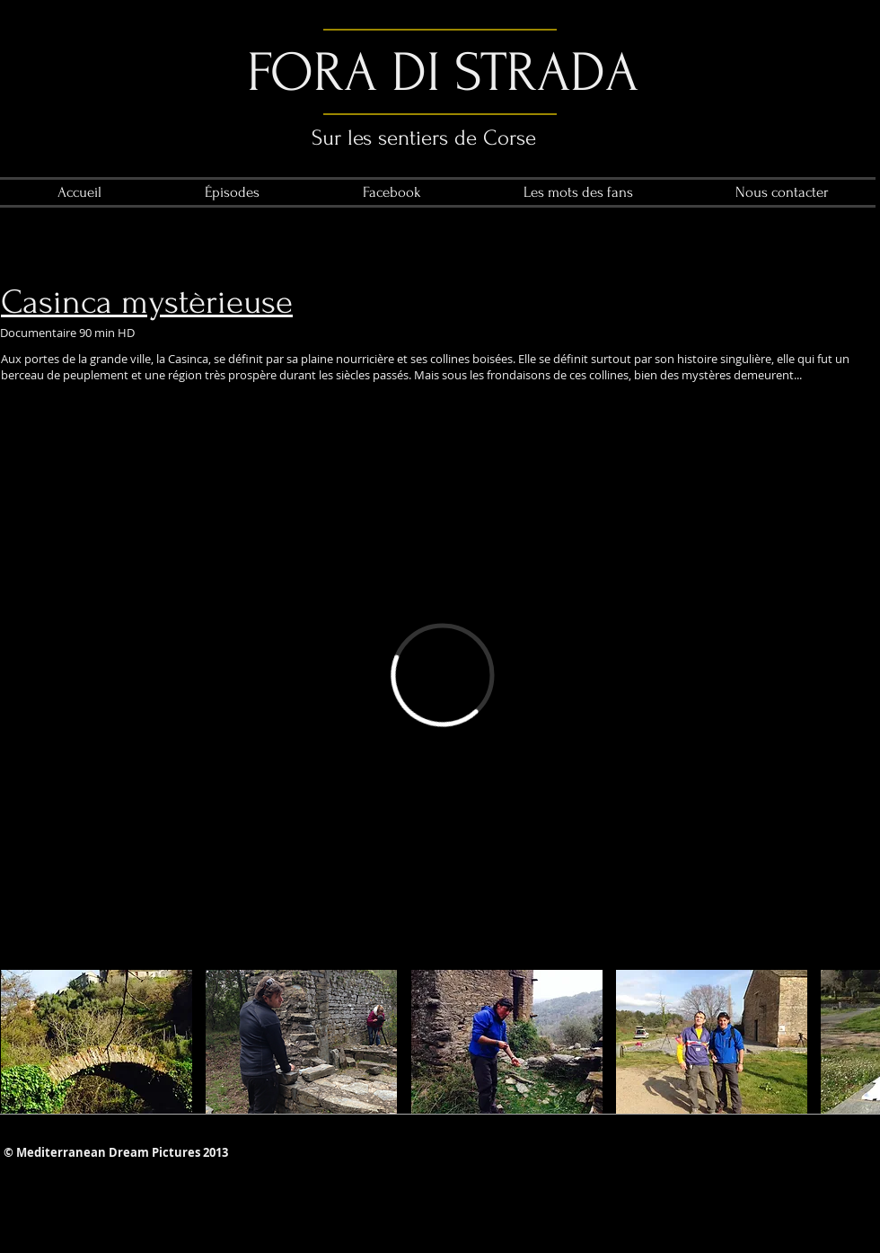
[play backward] (23, 1042)
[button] (96, 1042)
